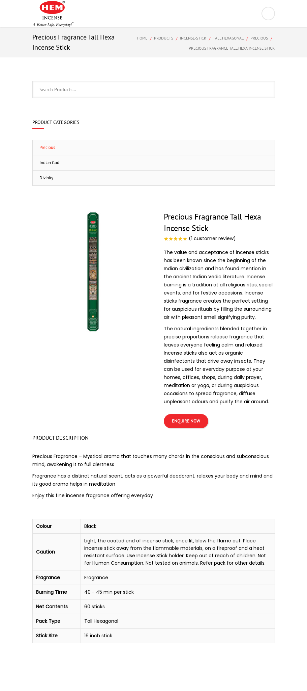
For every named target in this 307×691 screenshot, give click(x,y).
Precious (259, 38)
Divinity (46, 178)
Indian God (49, 162)
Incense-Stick (193, 38)
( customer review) (212, 238)
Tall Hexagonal (228, 38)
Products (163, 38)
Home (142, 38)
